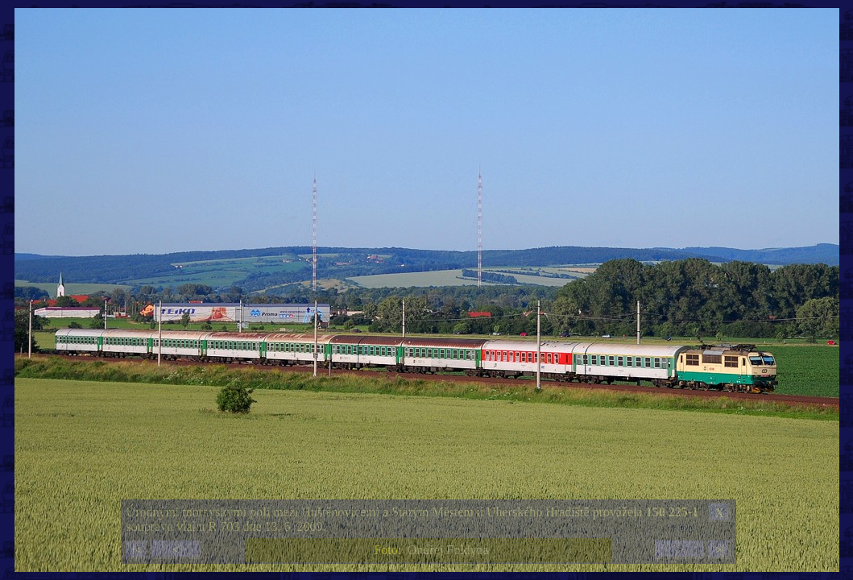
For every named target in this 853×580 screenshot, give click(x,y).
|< (137, 550)
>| (719, 550)
